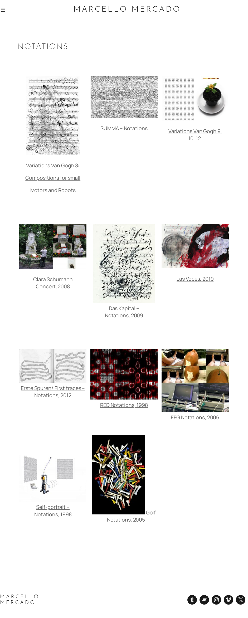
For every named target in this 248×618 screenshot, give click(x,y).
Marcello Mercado (127, 9)
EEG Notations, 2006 (195, 417)
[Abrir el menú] (3, 10)
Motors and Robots (53, 190)
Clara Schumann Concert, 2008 (53, 283)
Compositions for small (52, 177)
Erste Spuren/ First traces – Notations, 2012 (53, 392)
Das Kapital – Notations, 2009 (124, 312)
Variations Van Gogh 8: (53, 165)
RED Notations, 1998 (124, 404)
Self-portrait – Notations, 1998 (53, 510)
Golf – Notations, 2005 (129, 516)
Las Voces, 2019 (195, 278)
